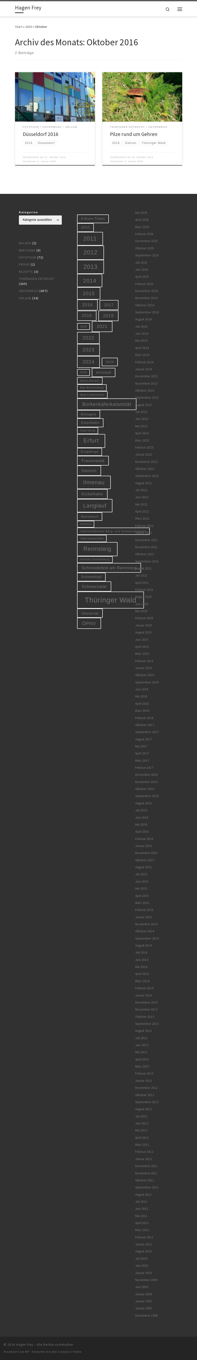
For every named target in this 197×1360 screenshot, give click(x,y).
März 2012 (142, 1145)
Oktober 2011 (144, 1180)
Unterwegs (29, 291)
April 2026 (142, 220)
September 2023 (147, 397)
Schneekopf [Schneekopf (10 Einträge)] (91, 577)
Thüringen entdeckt (36, 279)
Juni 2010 (141, 1266)
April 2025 (142, 277)
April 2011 (142, 1223)
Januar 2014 (143, 995)
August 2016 (143, 803)
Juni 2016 (141, 817)
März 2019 (142, 654)
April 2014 (142, 974)
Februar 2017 (144, 768)
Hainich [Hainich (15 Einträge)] (89, 470)
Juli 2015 (141, 874)
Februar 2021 (144, 590)
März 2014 (142, 981)
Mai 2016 (141, 824)
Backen (25, 243)
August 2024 (143, 319)
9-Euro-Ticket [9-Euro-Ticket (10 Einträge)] (93, 219)
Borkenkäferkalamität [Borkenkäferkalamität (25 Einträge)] (106, 404)
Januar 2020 (143, 625)
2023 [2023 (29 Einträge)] (89, 349)
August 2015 (143, 867)
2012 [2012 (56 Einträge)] (91, 252)
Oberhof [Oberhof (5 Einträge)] (85, 523)
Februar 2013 (144, 1073)
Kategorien (28, 212)
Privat (24, 264)
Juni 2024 (141, 334)
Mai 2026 (141, 213)
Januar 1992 (143, 1301)
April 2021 (142, 583)
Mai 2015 (141, 888)
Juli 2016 (141, 810)
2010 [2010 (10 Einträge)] (85, 227)
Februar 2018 (144, 718)
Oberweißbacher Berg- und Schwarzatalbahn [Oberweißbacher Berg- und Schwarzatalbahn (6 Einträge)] (113, 531)
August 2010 (143, 1251)
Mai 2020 (141, 611)
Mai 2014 (141, 967)
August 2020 (143, 597)
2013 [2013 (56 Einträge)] (91, 266)
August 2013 (143, 1031)
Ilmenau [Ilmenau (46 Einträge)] (94, 482)
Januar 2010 (143, 1273)
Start (18, 26)
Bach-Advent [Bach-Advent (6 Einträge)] (89, 380)
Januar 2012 (143, 1159)
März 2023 (142, 440)
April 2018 (142, 704)
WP (27, 1351)
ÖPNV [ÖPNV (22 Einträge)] (89, 623)
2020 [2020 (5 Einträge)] (83, 326)
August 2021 (143, 568)
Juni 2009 (141, 1287)
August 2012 (143, 1109)
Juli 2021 (141, 575)
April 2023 (142, 433)
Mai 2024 (141, 341)
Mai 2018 (141, 696)
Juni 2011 (141, 1209)
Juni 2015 (141, 881)
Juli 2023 (141, 412)
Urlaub (25, 298)
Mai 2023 (141, 426)
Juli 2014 (141, 952)
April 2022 (142, 511)
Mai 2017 (141, 746)
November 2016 (146, 782)
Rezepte (26, 272)
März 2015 (142, 903)
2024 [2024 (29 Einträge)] (89, 361)
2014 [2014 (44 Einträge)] (89, 280)
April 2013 (142, 1059)
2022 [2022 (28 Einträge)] (88, 337)
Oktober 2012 (144, 1095)
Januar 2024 (143, 369)
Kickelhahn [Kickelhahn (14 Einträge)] (92, 494)
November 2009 (146, 1280)
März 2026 (142, 227)
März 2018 (142, 711)
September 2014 (147, 938)
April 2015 (142, 896)
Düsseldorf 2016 (40, 134)
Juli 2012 (141, 1116)
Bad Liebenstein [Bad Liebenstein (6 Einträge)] (92, 394)
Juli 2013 (141, 1038)
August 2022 (143, 483)
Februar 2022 (144, 526)
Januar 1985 (143, 1308)
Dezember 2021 (146, 540)
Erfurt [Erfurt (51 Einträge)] (91, 440)
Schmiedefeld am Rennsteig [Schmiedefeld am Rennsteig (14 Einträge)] (109, 568)
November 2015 (146, 853)
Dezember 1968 (146, 1315)
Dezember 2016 (146, 775)
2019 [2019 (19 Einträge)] (108, 315)
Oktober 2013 (144, 1017)
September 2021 (147, 561)
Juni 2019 (141, 640)
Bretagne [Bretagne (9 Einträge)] (88, 414)
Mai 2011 (141, 1216)
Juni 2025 (141, 270)
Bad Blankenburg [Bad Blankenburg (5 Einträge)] (92, 387)
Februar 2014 (144, 988)
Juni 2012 (141, 1123)
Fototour (27, 257)
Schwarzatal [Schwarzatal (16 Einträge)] (94, 586)
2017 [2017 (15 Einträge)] (109, 305)
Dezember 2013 (146, 1002)
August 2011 (143, 1195)
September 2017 (147, 732)
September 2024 (147, 312)
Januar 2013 (143, 1081)
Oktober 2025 (144, 248)
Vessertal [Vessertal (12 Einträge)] (90, 613)
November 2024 (146, 298)
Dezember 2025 (146, 241)
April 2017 (142, 753)
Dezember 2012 (146, 1088)
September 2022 (147, 476)
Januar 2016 (143, 846)
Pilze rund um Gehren (134, 134)
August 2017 (143, 739)
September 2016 (147, 796)
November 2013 (146, 1009)
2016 (28, 26)
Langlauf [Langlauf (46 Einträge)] (94, 505)
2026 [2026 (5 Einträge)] (83, 372)
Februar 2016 (144, 839)
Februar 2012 (144, 1152)
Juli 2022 (141, 490)
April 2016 (142, 832)
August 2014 (143, 945)
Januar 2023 (143, 454)
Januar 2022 (143, 533)
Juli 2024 (141, 326)
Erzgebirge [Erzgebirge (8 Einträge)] (89, 451)
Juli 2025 (141, 263)
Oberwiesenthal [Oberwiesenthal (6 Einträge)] (91, 538)
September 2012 (147, 1102)
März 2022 (142, 518)
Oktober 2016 (144, 789)
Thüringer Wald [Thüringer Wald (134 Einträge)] (110, 600)
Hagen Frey (24, 1345)
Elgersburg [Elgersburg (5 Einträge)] (87, 430)
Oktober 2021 (144, 554)
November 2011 (146, 1173)
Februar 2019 (144, 661)
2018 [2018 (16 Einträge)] (87, 315)
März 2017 (142, 761)
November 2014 (146, 924)
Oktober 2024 (144, 305)
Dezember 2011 (146, 1166)
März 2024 (142, 355)
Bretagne (27, 250)
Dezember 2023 (146, 376)
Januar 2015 (143, 917)
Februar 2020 (144, 618)
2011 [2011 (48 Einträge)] (90, 239)
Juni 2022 (141, 497)
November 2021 (146, 547)
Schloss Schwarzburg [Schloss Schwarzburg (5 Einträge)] (95, 559)
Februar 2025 (144, 284)
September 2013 (147, 1024)
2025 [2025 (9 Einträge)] (110, 362)
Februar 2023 (144, 447)
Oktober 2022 (144, 469)
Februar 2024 (144, 362)
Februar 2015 (144, 910)
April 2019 (142, 647)
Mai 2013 (141, 1052)
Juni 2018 (141, 689)
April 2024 (142, 348)
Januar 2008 (143, 1294)
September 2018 (147, 682)
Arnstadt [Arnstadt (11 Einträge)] (103, 372)
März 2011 (142, 1230)
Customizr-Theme (69, 1351)
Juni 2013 (141, 1045)
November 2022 (146, 462)
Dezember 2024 (146, 291)
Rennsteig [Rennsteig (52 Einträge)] (97, 549)
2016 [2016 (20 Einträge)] (87, 304)
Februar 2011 (144, 1237)
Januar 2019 (143, 668)
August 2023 (143, 405)
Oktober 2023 (144, 390)
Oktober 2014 (144, 931)
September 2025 (147, 255)
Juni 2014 (141, 960)
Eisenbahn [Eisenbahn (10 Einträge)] (90, 423)
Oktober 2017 (144, 725)
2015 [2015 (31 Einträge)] (89, 293)
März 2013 (142, 1066)
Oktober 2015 (144, 860)
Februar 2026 (144, 234)
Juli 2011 (141, 1202)
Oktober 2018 (144, 675)
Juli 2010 (141, 1259)
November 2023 (146, 383)
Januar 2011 (143, 1244)
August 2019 (143, 632)
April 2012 (142, 1138)
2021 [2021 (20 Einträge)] (102, 326)
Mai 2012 (141, 1130)
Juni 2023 (141, 419)
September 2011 (147, 1187)
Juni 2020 (141, 604)
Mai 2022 (141, 504)
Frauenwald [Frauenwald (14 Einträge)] (93, 461)
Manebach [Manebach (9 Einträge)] (89, 516)
